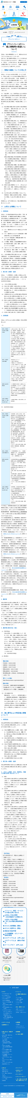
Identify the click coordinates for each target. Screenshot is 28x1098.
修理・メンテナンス (20, 1009)
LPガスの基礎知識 (6, 1000)
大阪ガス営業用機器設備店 (19, 372)
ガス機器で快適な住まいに (21, 995)
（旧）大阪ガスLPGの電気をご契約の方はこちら (21, 1080)
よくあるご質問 (19, 1034)
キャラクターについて (20, 32)
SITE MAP (15, 987)
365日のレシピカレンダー (19, 1071)
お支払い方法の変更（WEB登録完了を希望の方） (14, 916)
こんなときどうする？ (7, 1009)
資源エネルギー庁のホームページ (11, 533)
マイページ (20, 1095)
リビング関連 (18, 1000)
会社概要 (5, 32)
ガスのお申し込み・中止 (6, 993)
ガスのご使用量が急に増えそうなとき (8, 1018)
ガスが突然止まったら (8, 1013)
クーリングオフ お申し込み (14, 945)
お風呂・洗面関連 (19, 999)
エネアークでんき (6, 1022)
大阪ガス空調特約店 (17, 369)
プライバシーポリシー (21, 1076)
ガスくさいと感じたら (8, 1011)
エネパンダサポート (20, 1010)
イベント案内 (4, 1078)
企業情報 (7, 1093)
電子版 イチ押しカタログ (21, 1012)
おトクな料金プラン (6, 995)
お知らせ (4, 1067)
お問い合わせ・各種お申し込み (7, 1032)
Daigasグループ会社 (19, 364)
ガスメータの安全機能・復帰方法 (8, 1003)
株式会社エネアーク (15, 359)
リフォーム (18, 991)
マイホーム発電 (19, 1002)
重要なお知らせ (5, 1069)
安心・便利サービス (20, 1007)
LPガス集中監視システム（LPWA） (7, 1008)
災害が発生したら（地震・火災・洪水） (8, 1015)
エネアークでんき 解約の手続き (15, 941)
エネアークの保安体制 (6, 997)
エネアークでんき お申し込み (15, 938)
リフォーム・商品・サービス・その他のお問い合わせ (15, 911)
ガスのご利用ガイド (6, 998)
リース (17, 1004)
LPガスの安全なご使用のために (7, 1005)
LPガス (3, 991)
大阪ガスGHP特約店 (17, 375)
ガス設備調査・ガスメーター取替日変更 (14, 934)
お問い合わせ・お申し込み (7, 1096)
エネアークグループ (11, 32)
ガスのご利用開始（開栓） (7, 1049)
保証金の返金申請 (10, 931)
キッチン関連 (18, 997)
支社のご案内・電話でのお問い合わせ (7, 1036)
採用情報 (18, 1031)
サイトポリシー (19, 1074)
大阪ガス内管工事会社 (19, 378)
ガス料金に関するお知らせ (7, 1077)
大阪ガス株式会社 (15, 361)
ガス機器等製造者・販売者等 (17, 380)
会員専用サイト (5, 1024)
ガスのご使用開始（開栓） (13, 926)
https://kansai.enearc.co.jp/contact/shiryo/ (13, 680)
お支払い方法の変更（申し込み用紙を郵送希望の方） (14, 921)
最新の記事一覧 (5, 1071)
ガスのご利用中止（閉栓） (7, 1051)
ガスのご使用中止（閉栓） (13, 928)
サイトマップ (19, 1067)
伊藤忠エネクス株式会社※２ (17, 362)
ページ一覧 (23, 2)
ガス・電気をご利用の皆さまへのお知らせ (7, 1074)
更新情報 (4, 1080)
